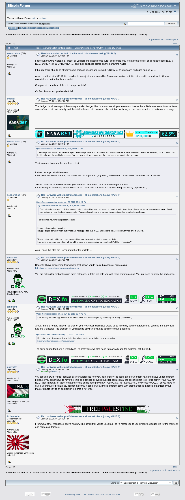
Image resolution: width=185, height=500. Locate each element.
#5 (177, 259)
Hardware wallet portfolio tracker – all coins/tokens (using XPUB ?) (109, 34)
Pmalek (11, 98)
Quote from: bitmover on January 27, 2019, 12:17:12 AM (60, 335)
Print (175, 43)
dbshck (54, 372)
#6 (177, 308)
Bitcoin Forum (12, 34)
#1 (177, 55)
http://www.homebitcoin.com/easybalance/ (57, 268)
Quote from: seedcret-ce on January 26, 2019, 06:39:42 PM (61, 202)
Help (22, 28)
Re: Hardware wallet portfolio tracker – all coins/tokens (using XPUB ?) (80, 98)
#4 (177, 196)
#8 (177, 418)
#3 (177, 143)
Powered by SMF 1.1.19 (75, 494)
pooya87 (12, 367)
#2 (177, 100)
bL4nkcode (13, 416)
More (55, 28)
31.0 (41, 24)
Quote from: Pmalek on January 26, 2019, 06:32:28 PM (59, 149)
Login (37, 28)
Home (13, 28)
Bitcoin (25, 34)
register (42, 18)
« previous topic (157, 39)
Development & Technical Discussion (50, 34)
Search (29, 28)
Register (46, 28)
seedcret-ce (13, 53)
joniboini (12, 306)
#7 (177, 370)
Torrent (47, 24)
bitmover (12, 257)
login (34, 18)
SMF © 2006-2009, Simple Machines (104, 494)
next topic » (172, 39)
